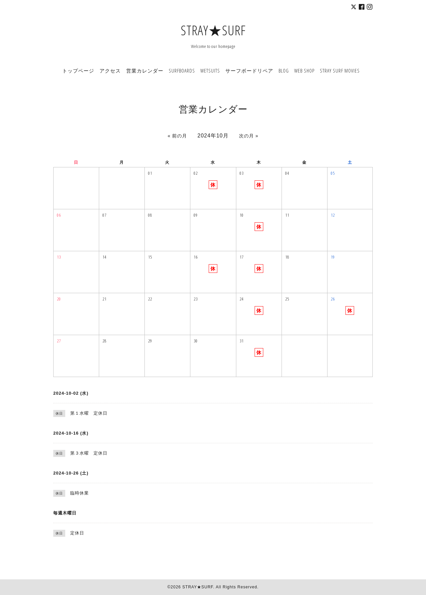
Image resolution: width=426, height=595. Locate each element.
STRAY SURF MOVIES (340, 70)
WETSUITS (210, 70)
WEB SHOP (304, 70)
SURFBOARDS (182, 70)
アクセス (110, 70)
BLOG (284, 70)
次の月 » (249, 135)
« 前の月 (177, 135)
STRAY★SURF (213, 30)
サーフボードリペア (249, 70)
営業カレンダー (144, 70)
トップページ (78, 70)
